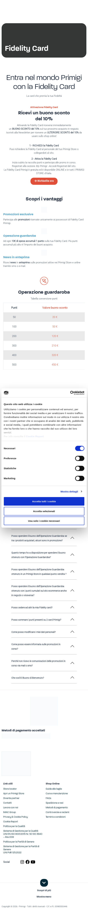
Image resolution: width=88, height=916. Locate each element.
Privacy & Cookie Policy (15, 817)
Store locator (10, 789)
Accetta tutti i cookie (44, 501)
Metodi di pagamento (57, 808)
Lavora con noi (10, 808)
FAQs (48, 798)
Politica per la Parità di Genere (18, 842)
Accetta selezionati (44, 511)
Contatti (7, 803)
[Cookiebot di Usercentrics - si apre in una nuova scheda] (70, 393)
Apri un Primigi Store (13, 793)
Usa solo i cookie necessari (44, 521)
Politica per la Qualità (14, 826)
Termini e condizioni (55, 817)
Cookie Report (35, 436)
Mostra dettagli (69, 491)
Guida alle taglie (54, 789)
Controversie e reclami (57, 812)
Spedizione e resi (54, 803)
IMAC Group (9, 812)
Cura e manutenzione (57, 793)
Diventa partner (11, 798)
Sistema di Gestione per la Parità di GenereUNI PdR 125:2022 (21, 849)
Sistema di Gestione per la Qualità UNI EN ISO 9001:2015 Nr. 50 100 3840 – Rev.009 (22, 834)
